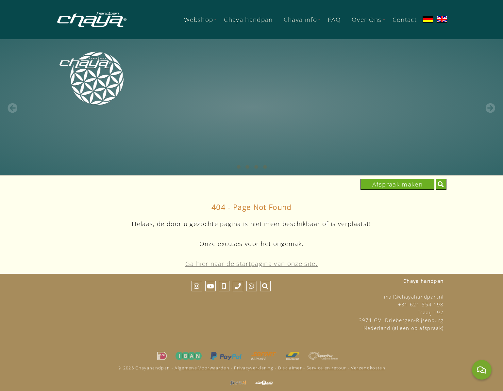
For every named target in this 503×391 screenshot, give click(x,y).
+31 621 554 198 (421, 304)
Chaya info (302, 19)
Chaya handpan (248, 19)
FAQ (334, 19)
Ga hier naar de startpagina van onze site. (251, 263)
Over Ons (368, 19)
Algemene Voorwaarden (202, 368)
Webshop (200, 19)
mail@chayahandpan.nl (414, 297)
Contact (405, 19)
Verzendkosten (368, 368)
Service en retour (326, 368)
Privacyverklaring (254, 368)
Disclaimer (290, 368)
